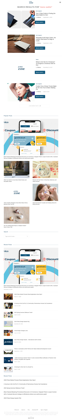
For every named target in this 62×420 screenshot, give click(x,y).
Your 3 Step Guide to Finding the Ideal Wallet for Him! (45, 14)
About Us (23, 409)
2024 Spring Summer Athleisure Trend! (23, 312)
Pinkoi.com (16, 409)
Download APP (35, 409)
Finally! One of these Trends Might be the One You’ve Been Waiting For (46, 87)
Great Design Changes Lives (21, 330)
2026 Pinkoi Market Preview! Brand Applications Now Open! (28, 294)
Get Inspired (39, 11)
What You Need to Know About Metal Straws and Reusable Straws (15, 180)
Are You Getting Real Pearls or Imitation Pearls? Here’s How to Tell (15, 226)
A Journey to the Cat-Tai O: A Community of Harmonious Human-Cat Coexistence (33, 303)
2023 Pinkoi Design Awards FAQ (21, 321)
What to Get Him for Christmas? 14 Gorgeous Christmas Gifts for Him (45, 63)
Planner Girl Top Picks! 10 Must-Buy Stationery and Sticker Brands (44, 180)
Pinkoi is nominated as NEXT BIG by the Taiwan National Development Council (32, 348)
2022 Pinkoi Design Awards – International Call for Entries (27, 339)
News (37, 59)
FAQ (28, 409)
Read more (40, 22)
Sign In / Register (44, 409)
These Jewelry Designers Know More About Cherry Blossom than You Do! (16, 203)
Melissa (39, 17)
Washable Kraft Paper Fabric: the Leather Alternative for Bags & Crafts (46, 39)
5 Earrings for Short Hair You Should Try (23, 367)
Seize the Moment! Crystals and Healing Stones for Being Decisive (44, 203)
